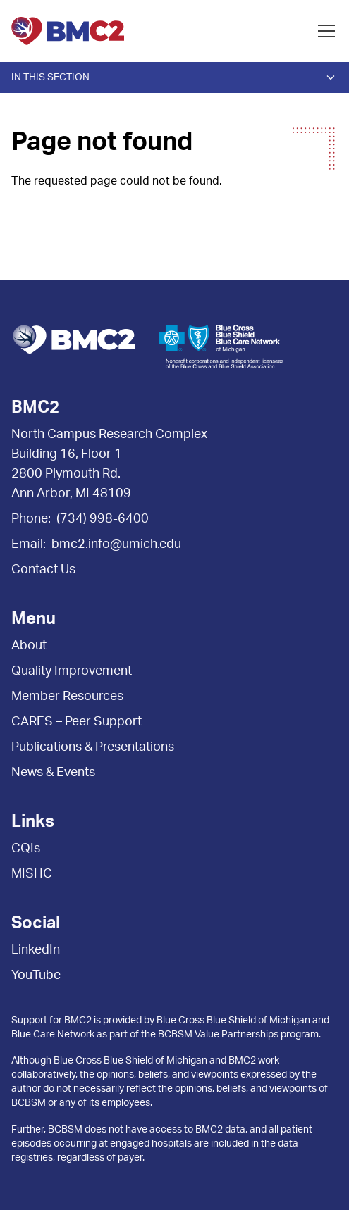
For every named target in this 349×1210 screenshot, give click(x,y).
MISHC (31, 874)
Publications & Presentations (92, 747)
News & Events (53, 772)
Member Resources (67, 696)
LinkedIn (35, 950)
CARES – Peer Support (76, 722)
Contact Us (43, 569)
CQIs (25, 848)
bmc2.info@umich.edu (116, 544)
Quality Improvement (71, 671)
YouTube (36, 975)
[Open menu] (326, 31)
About (29, 646)
